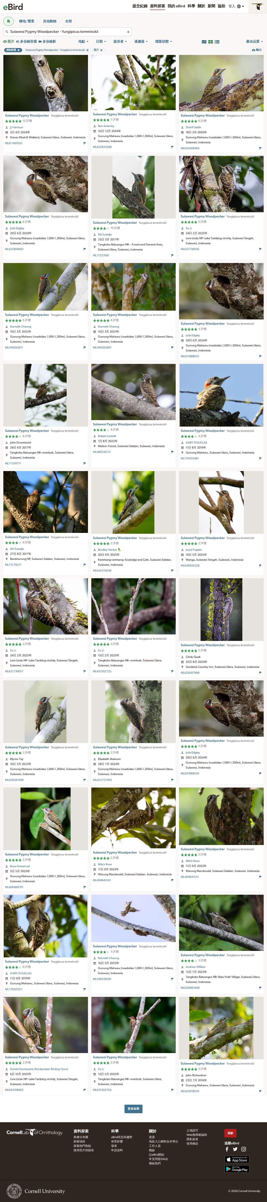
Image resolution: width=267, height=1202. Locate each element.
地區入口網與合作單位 (163, 1141)
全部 (68, 21)
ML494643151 (190, 876)
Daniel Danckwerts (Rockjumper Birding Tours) (39, 1069)
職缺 (152, 1150)
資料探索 (157, 6)
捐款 (230, 1133)
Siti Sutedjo (105, 234)
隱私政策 (192, 1139)
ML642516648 (102, 570)
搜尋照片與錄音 (84, 1150)
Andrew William (195, 967)
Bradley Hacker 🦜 (109, 549)
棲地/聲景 (26, 21)
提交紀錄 (139, 6)
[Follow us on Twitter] (235, 1149)
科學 (191, 6)
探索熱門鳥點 (82, 1146)
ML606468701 (14, 887)
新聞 (211, 6)
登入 (232, 6)
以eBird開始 (156, 1154)
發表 (114, 1146)
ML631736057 (14, 671)
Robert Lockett (107, 436)
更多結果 (133, 1108)
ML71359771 (13, 463)
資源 (152, 1137)
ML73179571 (13, 564)
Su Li (189, 228)
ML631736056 (190, 249)
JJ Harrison (16, 127)
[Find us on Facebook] (226, 1149)
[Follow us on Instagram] (243, 1149)
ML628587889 (190, 672)
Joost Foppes (194, 549)
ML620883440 (190, 987)
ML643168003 (14, 1090)
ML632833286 (102, 147)
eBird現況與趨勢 (121, 1137)
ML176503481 (190, 458)
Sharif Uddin (193, 127)
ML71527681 (101, 255)
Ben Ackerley (106, 126)
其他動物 (49, 21)
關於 (201, 6)
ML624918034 (190, 1091)
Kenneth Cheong (20, 326)
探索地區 (79, 1141)
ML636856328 (190, 565)
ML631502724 (102, 1090)
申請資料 (117, 1150)
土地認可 (192, 1130)
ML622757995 (102, 780)
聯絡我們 (155, 1163)
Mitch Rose (105, 864)
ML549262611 (14, 347)
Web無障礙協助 (197, 1134)
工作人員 (155, 1146)
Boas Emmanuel (20, 866)
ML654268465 (190, 148)
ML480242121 (102, 452)
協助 (221, 6)
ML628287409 (14, 780)
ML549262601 (102, 347)
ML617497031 (14, 143)
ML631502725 (102, 671)
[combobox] (67, 32)
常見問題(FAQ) (158, 1159)
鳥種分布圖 (81, 1137)
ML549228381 (102, 979)
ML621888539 (190, 773)
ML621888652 (190, 356)
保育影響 (117, 1141)
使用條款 (192, 1143)
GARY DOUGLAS (196, 442)
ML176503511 (14, 989)
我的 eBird (176, 6)
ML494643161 (102, 880)
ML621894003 (14, 249)
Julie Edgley (17, 228)
